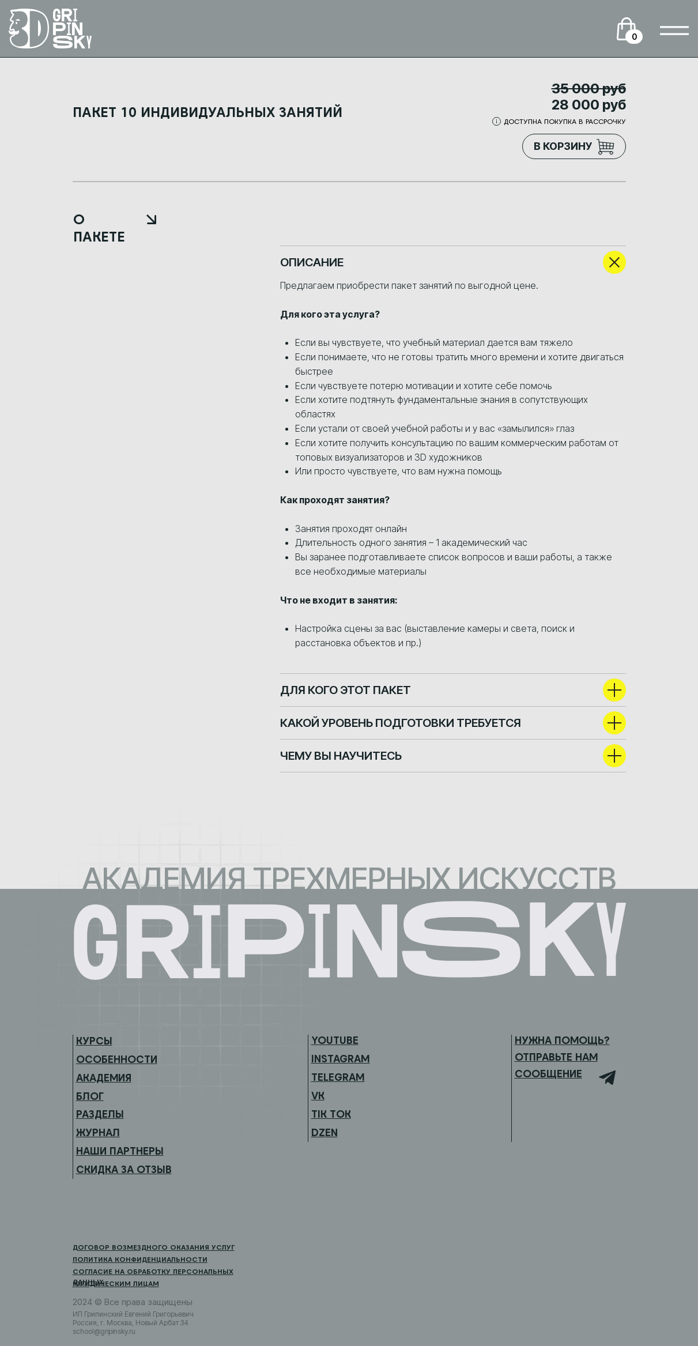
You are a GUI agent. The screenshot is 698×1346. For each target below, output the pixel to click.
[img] (674, 30)
